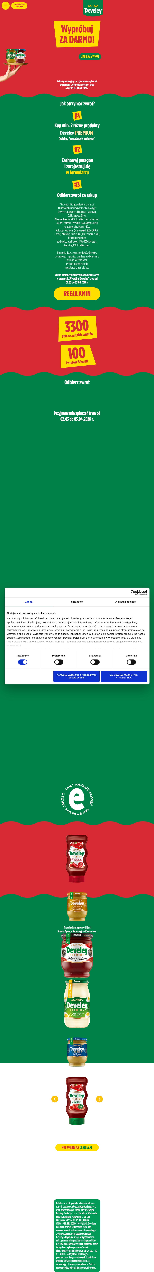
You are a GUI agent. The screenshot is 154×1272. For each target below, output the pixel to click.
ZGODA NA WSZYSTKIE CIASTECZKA (124, 676)
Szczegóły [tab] (77, 601)
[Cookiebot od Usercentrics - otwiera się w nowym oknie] (133, 592)
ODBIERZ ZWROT (90, 56)
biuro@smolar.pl (76, 1172)
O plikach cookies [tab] (125, 601)
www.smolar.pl (76, 1177)
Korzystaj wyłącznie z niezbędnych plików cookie (76, 676)
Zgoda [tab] (29, 601)
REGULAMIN (77, 294)
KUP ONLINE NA (77, 1147)
